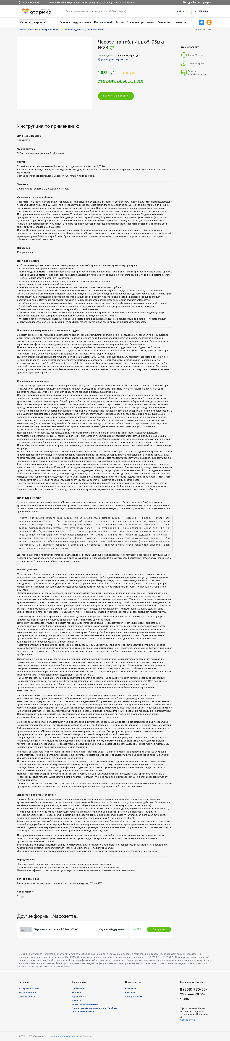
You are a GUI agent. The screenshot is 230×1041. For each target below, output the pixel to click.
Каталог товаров (31, 22)
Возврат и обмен (27, 992)
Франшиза (130, 988)
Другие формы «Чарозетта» (113, 59)
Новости (76, 1000)
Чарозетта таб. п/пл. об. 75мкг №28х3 (56, 929)
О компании (78, 988)
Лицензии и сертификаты (85, 1004)
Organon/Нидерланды (112, 929)
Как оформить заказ (29, 988)
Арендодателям (133, 996)
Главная (65, 22)
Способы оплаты (27, 996)
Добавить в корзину (116, 96)
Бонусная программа (140, 22)
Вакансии (163, 22)
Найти (178, 11)
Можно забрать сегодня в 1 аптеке (120, 80)
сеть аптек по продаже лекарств (65, 1036)
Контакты (179, 22)
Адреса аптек (82, 22)
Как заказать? (103, 22)
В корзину (159, 929)
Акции (120, 22)
